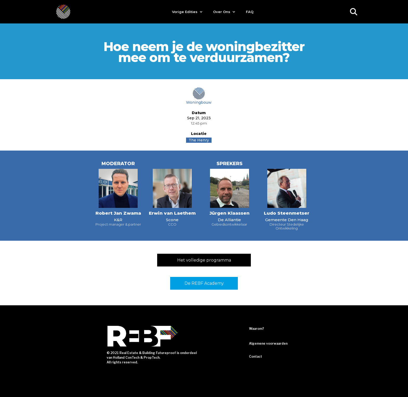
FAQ (249, 12)
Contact (255, 356)
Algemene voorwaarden (268, 343)
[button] (187, 11)
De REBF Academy (204, 283)
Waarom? (256, 329)
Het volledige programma (204, 260)
